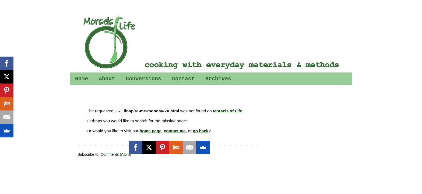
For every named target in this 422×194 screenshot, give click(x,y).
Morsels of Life (227, 111)
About (107, 79)
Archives (218, 79)
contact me (175, 131)
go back (200, 131)
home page (150, 131)
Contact (183, 79)
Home (81, 79)
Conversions (143, 79)
